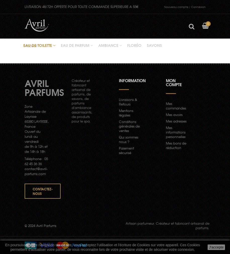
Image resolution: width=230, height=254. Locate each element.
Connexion (185, 7)
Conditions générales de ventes (129, 126)
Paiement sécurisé (126, 150)
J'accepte (216, 247)
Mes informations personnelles (176, 132)
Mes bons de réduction (176, 145)
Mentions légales (126, 112)
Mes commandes (176, 105)
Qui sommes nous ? (128, 139)
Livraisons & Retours (128, 101)
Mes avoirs (174, 114)
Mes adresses (176, 121)
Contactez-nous (43, 191)
